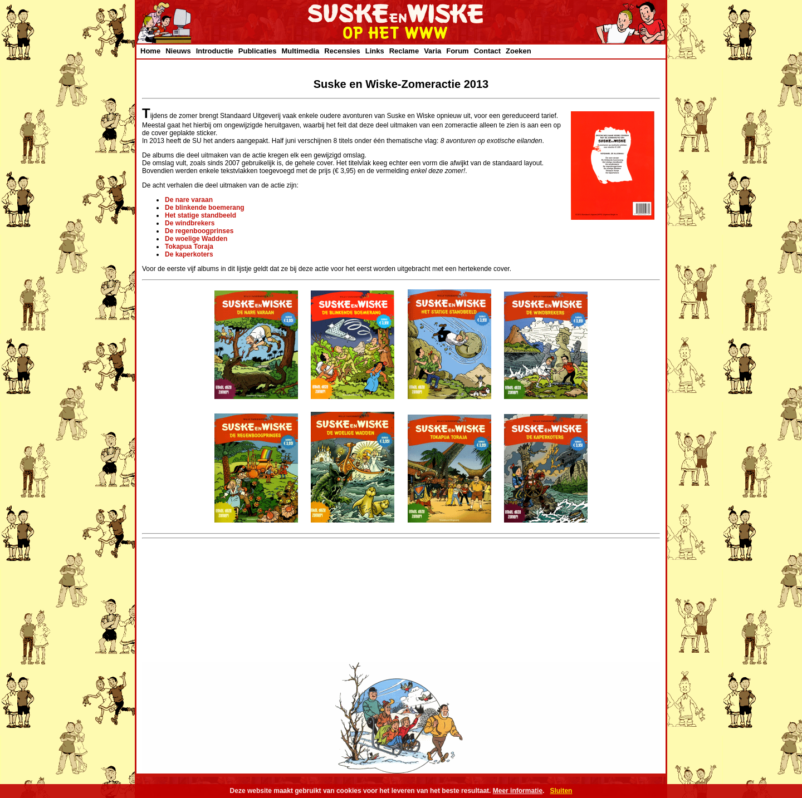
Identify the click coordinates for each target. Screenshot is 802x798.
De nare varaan (189, 200)
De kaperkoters (189, 254)
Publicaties (257, 51)
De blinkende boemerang (204, 207)
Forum (457, 51)
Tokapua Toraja (189, 246)
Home (150, 51)
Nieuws (178, 51)
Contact (487, 51)
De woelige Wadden (196, 239)
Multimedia (300, 51)
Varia (432, 51)
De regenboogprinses (199, 231)
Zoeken (518, 51)
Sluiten (561, 791)
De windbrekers (189, 223)
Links (374, 51)
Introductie (214, 51)
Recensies (342, 51)
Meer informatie (517, 791)
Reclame (404, 51)
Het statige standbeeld (200, 215)
